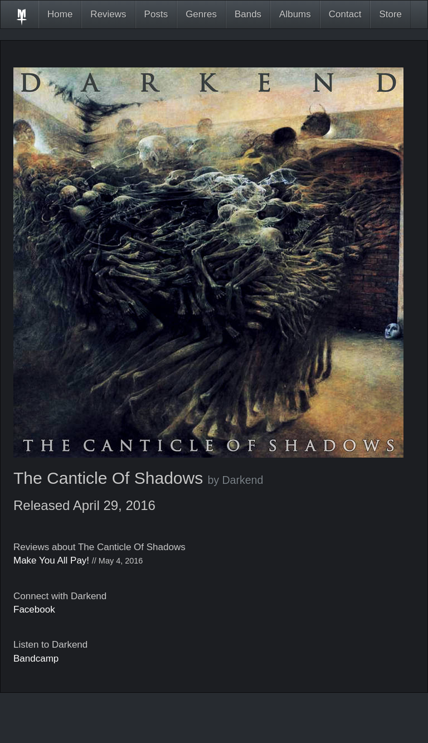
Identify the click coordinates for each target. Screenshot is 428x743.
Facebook (34, 609)
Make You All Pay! (51, 560)
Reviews (108, 14)
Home (59, 14)
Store (390, 14)
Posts (156, 14)
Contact (345, 14)
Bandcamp (36, 658)
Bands (248, 14)
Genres (201, 14)
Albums (295, 14)
